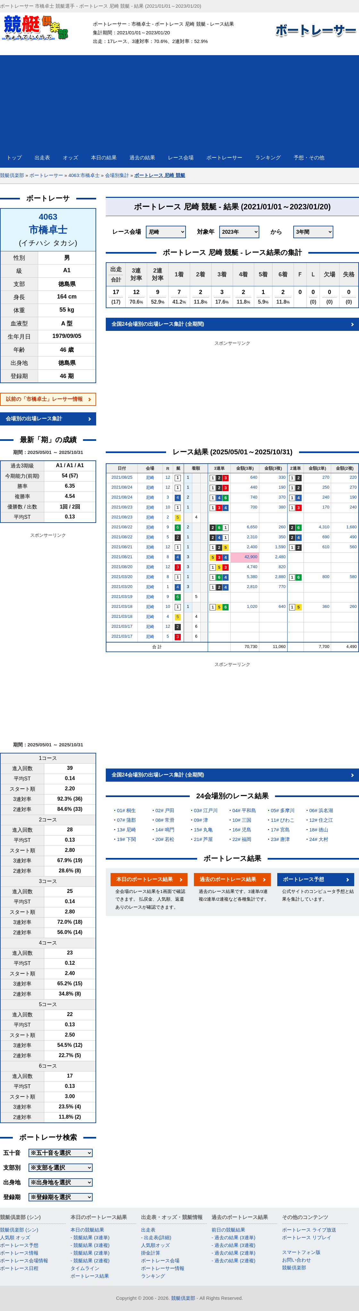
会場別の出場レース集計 (34, 418)
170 (326, 507)
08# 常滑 (164, 820)
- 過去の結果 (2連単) (233, 1253)
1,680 (351, 527)
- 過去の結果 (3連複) (233, 1245)
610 (326, 546)
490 (353, 536)
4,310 (324, 527)
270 (326, 477)
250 (326, 487)
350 (282, 536)
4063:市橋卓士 (84, 175)
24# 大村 (318, 839)
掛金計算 (150, 1253)
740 (253, 497)
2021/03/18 (122, 606)
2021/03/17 (122, 626)
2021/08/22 (122, 527)
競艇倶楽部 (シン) (19, 1229)
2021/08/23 (122, 507)
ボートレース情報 (19, 1253)
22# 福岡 (241, 839)
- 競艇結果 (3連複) (90, 1245)
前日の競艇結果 (228, 1229)
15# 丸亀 (203, 829)
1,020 (252, 606)
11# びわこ (283, 820)
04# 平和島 (244, 810)
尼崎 (150, 477)
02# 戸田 (164, 810)
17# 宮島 (280, 829)
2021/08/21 (122, 546)
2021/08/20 (122, 566)
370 (282, 497)
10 (167, 507)
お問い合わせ (296, 1260)
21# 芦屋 (203, 839)
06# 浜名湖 (321, 810)
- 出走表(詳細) (156, 1237)
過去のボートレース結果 (228, 879)
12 (167, 477)
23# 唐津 (280, 839)
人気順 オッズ (15, 1237)
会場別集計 (117, 175)
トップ (14, 157)
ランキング (153, 1276)
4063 (48, 217)
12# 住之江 (321, 820)
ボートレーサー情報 (162, 1268)
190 (282, 487)
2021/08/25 (122, 477)
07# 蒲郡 (126, 820)
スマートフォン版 (301, 1252)
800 (326, 576)
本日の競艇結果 (87, 1229)
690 (326, 536)
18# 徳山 (318, 829)
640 (253, 477)
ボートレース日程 (19, 1268)
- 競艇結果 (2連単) (90, 1253)
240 (326, 497)
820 (282, 566)
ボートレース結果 (90, 1276)
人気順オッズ (155, 1245)
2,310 (252, 536)
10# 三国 (241, 820)
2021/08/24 (122, 487)
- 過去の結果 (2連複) (233, 1260)
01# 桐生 (126, 810)
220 (353, 477)
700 (253, 507)
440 (253, 487)
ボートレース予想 (303, 879)
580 (353, 576)
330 (282, 477)
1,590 (280, 546)
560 (353, 546)
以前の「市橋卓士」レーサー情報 (44, 399)
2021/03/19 (122, 596)
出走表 (148, 1229)
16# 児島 (241, 829)
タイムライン (85, 1268)
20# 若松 (164, 839)
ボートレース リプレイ (306, 1237)
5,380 (252, 576)
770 (282, 586)
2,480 (280, 556)
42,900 (251, 556)
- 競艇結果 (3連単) (90, 1237)
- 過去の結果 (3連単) (233, 1237)
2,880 (280, 576)
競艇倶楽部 (12, 175)
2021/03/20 (122, 576)
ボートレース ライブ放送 (309, 1229)
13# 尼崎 (126, 829)
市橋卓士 (48, 229)
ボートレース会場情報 (24, 1260)
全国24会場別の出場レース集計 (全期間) (158, 324)
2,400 (252, 546)
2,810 (252, 586)
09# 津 (201, 820)
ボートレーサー (46, 175)
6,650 (252, 527)
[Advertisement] (179, 100)
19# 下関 (126, 839)
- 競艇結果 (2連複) (90, 1260)
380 (282, 507)
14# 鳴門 (164, 829)
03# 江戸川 (206, 810)
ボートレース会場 (160, 1260)
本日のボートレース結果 (144, 879)
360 (326, 606)
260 (282, 527)
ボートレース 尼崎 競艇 (159, 175)
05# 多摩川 (283, 810)
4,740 (252, 566)
